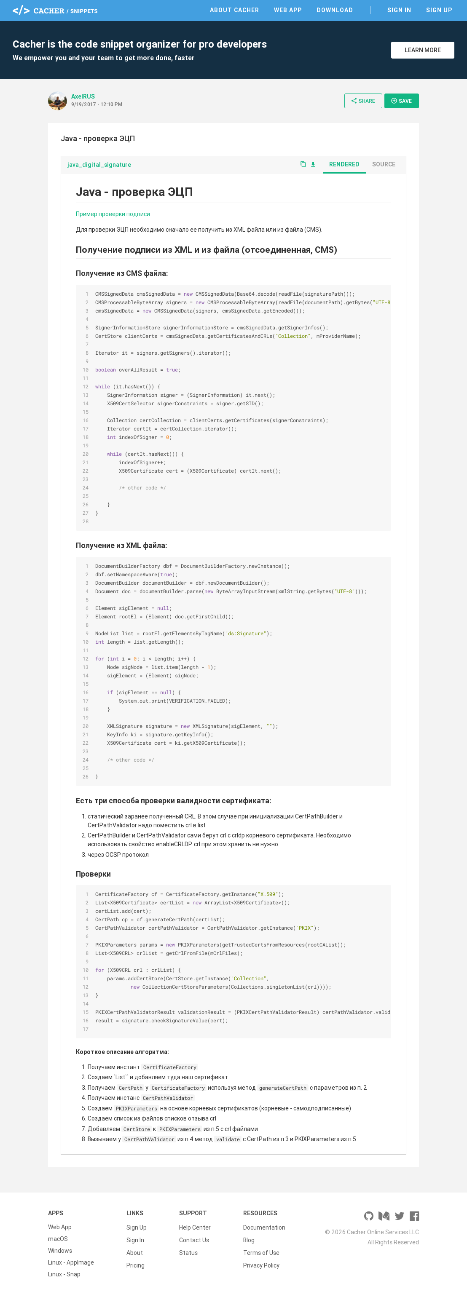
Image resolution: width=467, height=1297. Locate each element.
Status (188, 1250)
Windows (60, 1250)
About (134, 1250)
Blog (249, 1239)
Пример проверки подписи (113, 214)
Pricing (135, 1262)
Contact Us (194, 1239)
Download (335, 10)
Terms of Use (261, 1250)
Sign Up (439, 10)
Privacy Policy (261, 1262)
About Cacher (234, 10)
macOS (58, 1239)
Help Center (195, 1227)
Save (401, 100)
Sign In (399, 10)
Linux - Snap (64, 1274)
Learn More (423, 50)
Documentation (264, 1227)
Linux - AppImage (71, 1262)
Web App (288, 10)
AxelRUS (83, 96)
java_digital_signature (99, 164)
